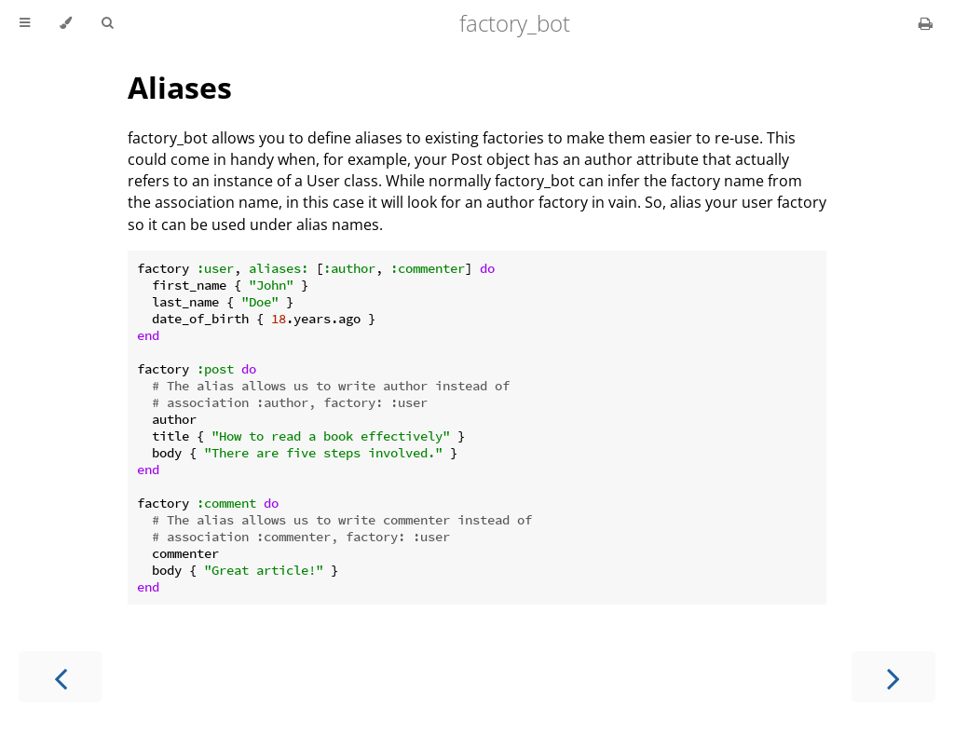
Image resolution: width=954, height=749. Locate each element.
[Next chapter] (893, 676)
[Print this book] (925, 23)
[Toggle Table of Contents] (25, 23)
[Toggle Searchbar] (107, 23)
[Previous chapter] (60, 676)
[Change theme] (66, 23)
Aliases (180, 87)
